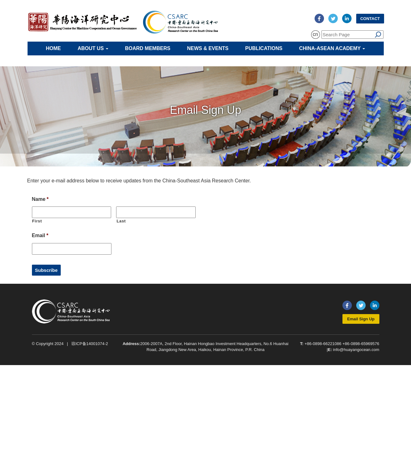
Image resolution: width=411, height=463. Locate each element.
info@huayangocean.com (356, 349)
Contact (370, 18)
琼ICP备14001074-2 (89, 343)
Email (40, 235)
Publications (263, 48)
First (37, 221)
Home (53, 48)
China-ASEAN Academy (332, 48)
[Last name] (156, 212)
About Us (93, 48)
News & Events (208, 48)
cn (315, 34)
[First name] (71, 212)
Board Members (147, 48)
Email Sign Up (360, 319)
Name (40, 199)
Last (121, 221)
